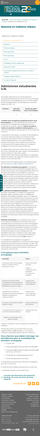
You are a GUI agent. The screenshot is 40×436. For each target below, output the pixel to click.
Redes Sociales (34, 396)
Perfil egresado (9, 55)
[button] (10, 14)
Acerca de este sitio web (31, 421)
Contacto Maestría (10, 80)
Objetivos (7, 44)
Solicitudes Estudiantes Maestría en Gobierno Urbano (19, 71)
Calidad (3, 410)
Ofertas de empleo (7, 400)
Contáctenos (34, 404)
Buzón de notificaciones (9, 412)
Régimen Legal (6, 394)
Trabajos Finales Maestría (12, 76)
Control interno (6, 408)
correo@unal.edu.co (32, 419)
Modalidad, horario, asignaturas (14, 63)
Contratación (5, 398)
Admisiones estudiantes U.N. (13, 40)
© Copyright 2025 (33, 416)
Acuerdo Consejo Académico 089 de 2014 (19, 164)
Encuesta (35, 402)
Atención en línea (33, 400)
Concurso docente (7, 404)
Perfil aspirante (9, 52)
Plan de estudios (9, 48)
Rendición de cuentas (8, 402)
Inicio (11, 20)
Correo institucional (32, 394)
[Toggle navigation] (37, 2)
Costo (6, 59)
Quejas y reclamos (32, 398)
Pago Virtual (5, 406)
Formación (18, 20)
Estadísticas (35, 406)
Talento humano (7, 396)
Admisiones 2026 (9, 67)
